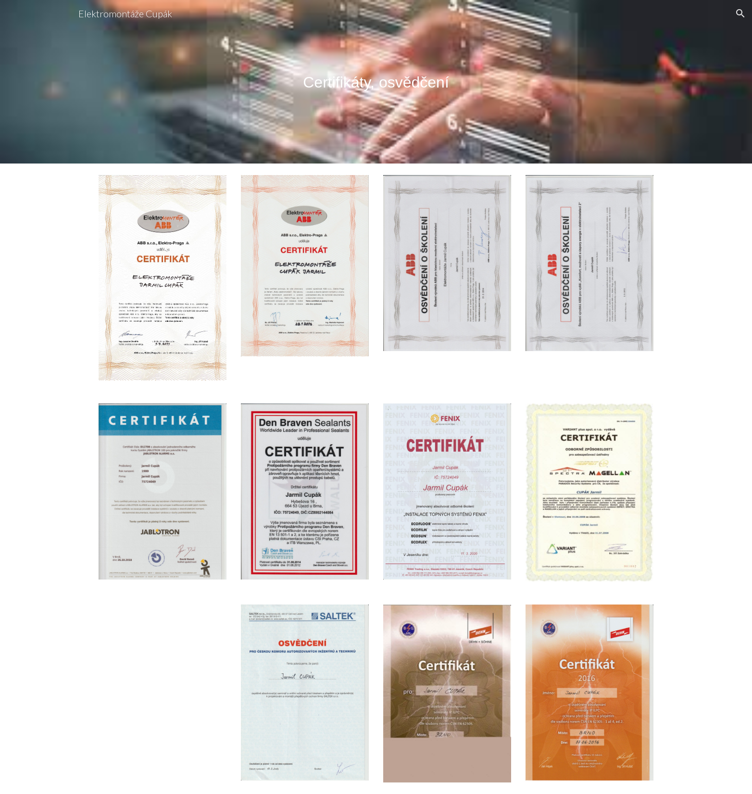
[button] (740, 13)
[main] (376, 82)
